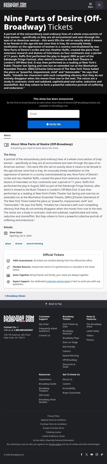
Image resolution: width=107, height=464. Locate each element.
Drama (18, 243)
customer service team (58, 281)
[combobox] (98, 5)
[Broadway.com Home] (15, 5)
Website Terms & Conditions (53, 420)
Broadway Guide (47, 383)
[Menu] (90, 5)
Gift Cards (44, 395)
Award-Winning (71, 355)
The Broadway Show (93, 325)
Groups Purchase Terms (53, 428)
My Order (44, 324)
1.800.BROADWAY (23, 329)
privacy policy (55, 444)
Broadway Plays (71, 337)
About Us (67, 379)
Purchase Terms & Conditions (53, 424)
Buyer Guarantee (71, 392)
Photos (90, 339)
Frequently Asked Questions (48, 329)
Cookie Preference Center (53, 436)
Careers (67, 383)
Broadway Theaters (44, 389)
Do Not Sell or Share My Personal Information (53, 440)
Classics (67, 351)
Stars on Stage (70, 342)
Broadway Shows (14, 295)
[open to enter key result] (99, 5)
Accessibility (69, 388)
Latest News (92, 330)
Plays (8, 243)
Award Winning (35, 243)
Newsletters (45, 379)
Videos (89, 335)
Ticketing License (53, 432)
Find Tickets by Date (70, 325)
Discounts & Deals (69, 365)
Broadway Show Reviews (47, 401)
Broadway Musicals (68, 332)
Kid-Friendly (69, 346)
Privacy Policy (54, 416)
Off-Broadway (70, 359)
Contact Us (10, 327)
